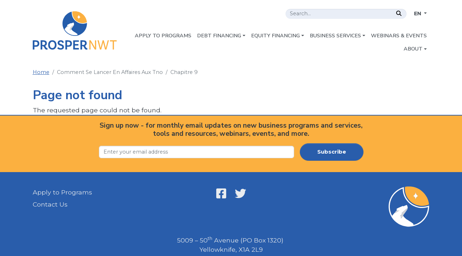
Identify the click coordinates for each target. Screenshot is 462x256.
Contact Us (50, 204)
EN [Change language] (418, 13)
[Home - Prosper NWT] (75, 30)
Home (41, 72)
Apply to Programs (62, 192)
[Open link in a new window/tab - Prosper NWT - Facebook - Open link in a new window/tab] (221, 193)
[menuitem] (163, 36)
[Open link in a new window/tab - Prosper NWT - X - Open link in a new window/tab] (240, 193)
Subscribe (331, 152)
